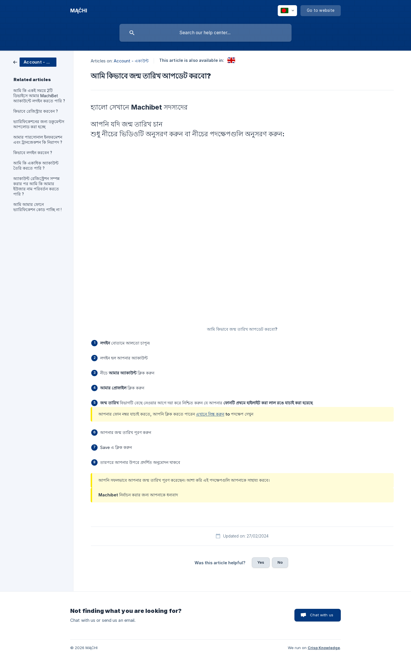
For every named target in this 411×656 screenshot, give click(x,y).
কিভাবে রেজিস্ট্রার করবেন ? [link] (35, 111)
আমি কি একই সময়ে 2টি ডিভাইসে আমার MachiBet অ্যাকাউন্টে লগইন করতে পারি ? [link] (39, 95)
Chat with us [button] (321, 615)
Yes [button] (260, 562)
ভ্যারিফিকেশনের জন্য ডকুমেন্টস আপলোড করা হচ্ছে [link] (38, 124)
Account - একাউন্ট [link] (131, 60)
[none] (78, 10)
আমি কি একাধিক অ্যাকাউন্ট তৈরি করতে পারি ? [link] (35, 166)
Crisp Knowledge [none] (324, 647)
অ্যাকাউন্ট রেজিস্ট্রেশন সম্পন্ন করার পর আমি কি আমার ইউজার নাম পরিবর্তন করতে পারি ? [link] (36, 186)
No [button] (280, 562)
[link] (34, 61)
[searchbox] (205, 33)
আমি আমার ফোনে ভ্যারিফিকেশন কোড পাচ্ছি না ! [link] (37, 207)
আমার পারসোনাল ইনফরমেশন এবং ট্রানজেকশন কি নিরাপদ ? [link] (37, 140)
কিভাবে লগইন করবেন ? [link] (32, 152)
